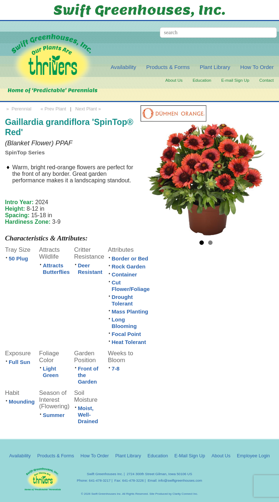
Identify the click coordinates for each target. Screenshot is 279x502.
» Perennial (18, 109)
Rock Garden (128, 266)
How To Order (257, 67)
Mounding (22, 401)
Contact (266, 80)
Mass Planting (130, 311)
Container (124, 274)
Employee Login (253, 455)
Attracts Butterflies (56, 268)
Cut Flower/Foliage (131, 285)
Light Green (50, 371)
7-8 (116, 368)
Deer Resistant (90, 268)
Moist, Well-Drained (88, 414)
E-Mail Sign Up (189, 455)
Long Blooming (124, 322)
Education (202, 80)
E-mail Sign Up (235, 80)
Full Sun (19, 362)
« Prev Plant (52, 109)
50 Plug (18, 258)
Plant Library (215, 67)
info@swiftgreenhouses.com (180, 480)
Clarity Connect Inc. (185, 493)
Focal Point (126, 334)
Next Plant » (88, 109)
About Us (174, 80)
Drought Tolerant (122, 300)
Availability (123, 67)
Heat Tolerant (129, 342)
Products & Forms (168, 67)
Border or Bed (130, 258)
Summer (54, 415)
